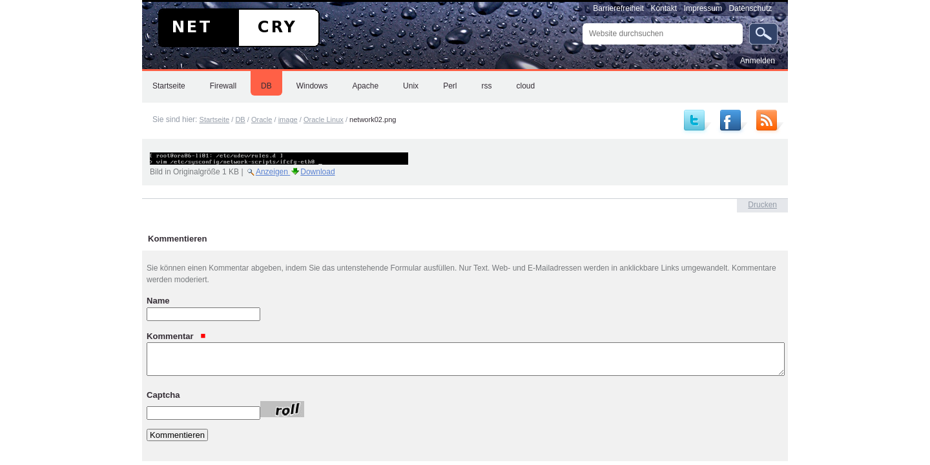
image (288, 119)
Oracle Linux (324, 119)
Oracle (262, 119)
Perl (450, 85)
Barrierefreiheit (618, 8)
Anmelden (757, 60)
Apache (365, 85)
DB (266, 85)
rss (486, 85)
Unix (410, 85)
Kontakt (663, 8)
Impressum (703, 8)
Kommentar (176, 335)
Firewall (223, 85)
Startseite (168, 85)
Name (158, 300)
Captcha (163, 394)
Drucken (762, 204)
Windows (312, 85)
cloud (525, 85)
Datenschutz (750, 8)
